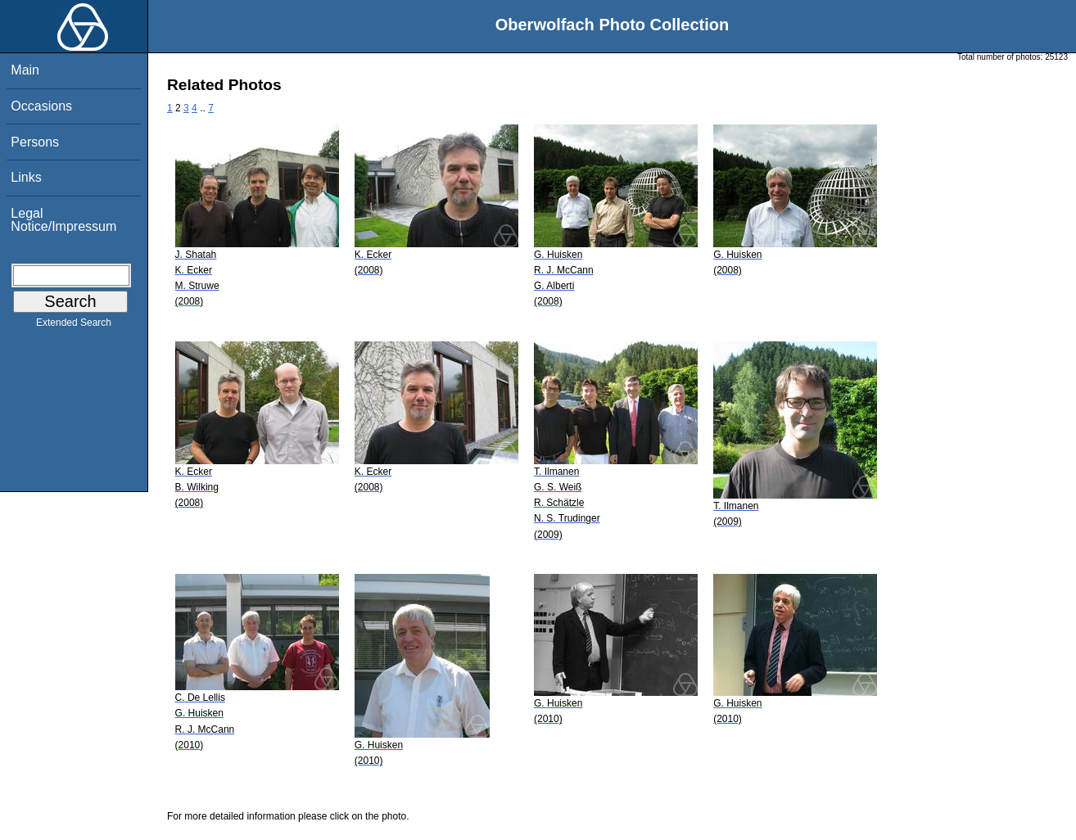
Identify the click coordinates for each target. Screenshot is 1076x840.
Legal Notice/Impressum (63, 219)
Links (26, 177)
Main (25, 70)
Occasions (41, 106)
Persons (35, 142)
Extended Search (73, 326)
